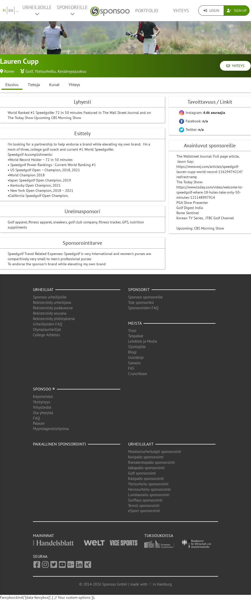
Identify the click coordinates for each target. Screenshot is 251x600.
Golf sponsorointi (142, 473)
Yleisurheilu (45, 71)
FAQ (36, 418)
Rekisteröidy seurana (49, 313)
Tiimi (132, 330)
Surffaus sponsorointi (145, 500)
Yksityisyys (41, 401)
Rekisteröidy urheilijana (52, 302)
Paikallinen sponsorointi (59, 444)
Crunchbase (137, 373)
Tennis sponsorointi (143, 505)
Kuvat (54, 84)
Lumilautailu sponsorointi (148, 494)
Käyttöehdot (43, 396)
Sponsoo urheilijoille (50, 297)
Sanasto (134, 362)
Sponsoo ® (44, 389)
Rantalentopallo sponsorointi (151, 462)
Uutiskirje (136, 357)
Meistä (135, 323)
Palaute (39, 423)
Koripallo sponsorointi (146, 456)
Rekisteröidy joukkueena (53, 307)
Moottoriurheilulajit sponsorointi (154, 451)
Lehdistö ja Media (142, 341)
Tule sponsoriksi (141, 302)
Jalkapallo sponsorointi (146, 467)
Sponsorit (139, 289)
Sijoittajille (137, 346)
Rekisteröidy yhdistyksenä (54, 318)
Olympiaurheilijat (47, 329)
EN (10, 10)
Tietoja (34, 84)
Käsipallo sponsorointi (146, 478)
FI (4, 10)
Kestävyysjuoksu (72, 71)
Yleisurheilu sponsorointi (148, 483)
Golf (29, 71)
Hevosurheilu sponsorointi (149, 489)
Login (211, 10)
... (17, 10)
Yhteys (181, 11)
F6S (131, 368)
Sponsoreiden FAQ (143, 307)
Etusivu (12, 84)
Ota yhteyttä (43, 412)
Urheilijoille (37, 10)
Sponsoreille (72, 10)
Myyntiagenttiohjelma (51, 428)
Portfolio (146, 11)
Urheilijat (43, 289)
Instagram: (202, 112)
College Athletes (46, 334)
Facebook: (193, 121)
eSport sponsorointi (144, 510)
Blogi (132, 352)
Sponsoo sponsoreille (145, 297)
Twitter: (191, 129)
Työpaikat (135, 335)
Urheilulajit (141, 444)
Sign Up (237, 10)
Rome (9, 71)
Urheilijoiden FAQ (47, 324)
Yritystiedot (42, 407)
